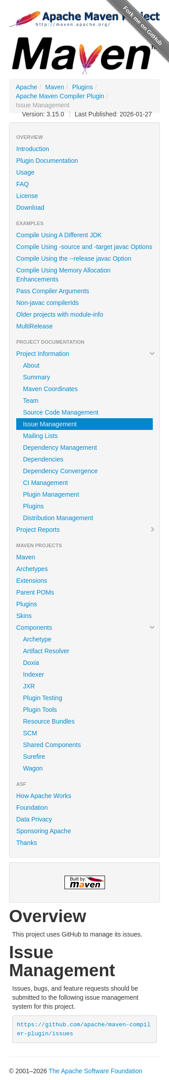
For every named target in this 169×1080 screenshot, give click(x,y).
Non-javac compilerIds (47, 302)
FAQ (22, 184)
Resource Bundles (48, 721)
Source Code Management (60, 412)
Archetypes (32, 568)
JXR (29, 686)
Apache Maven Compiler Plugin (60, 96)
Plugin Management (51, 494)
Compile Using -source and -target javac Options (84, 246)
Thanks (26, 842)
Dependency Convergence (60, 471)
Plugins (82, 87)
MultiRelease (34, 326)
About (31, 365)
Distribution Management (58, 518)
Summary (36, 377)
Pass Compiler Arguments (52, 291)
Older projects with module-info (59, 314)
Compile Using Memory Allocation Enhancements (63, 275)
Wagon (33, 768)
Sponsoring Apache (43, 831)
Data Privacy (34, 819)
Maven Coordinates (50, 388)
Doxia (31, 662)
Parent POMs (35, 592)
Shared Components (52, 744)
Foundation (32, 807)
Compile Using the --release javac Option (73, 258)
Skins (24, 615)
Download (30, 207)
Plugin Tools (40, 709)
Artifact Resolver (46, 651)
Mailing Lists (40, 435)
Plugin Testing (42, 698)
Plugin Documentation (47, 160)
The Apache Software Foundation (95, 1071)
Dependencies (43, 459)
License (27, 195)
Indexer (33, 674)
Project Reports (85, 529)
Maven (54, 87)
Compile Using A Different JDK (59, 235)
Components (85, 627)
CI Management (45, 482)
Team (30, 400)
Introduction (32, 148)
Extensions (31, 580)
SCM (30, 733)
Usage (25, 172)
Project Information (85, 353)
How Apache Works (43, 795)
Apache (26, 87)
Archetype (37, 639)
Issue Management (50, 424)
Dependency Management (60, 447)
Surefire (34, 756)
